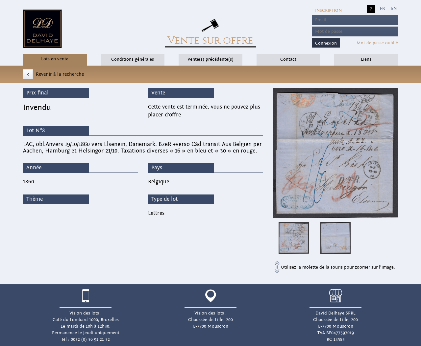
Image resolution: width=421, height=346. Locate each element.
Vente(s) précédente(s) (210, 59)
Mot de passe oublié (377, 43)
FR (382, 8)
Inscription (328, 10)
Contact (288, 59)
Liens (366, 59)
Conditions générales (132, 59)
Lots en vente (54, 59)
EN (394, 8)
